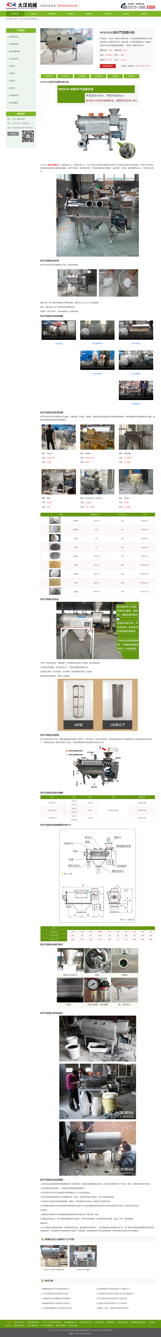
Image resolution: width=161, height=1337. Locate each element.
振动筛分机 (14, 37)
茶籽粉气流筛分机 (85, 1322)
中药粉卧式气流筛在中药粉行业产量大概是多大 (116, 1294)
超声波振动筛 (15, 51)
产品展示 (33, 14)
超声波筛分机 (19, 1322)
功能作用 (65, 76)
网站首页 (15, 14)
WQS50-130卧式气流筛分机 (51, 1322)
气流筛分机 (14, 59)
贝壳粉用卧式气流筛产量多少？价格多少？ (114, 1289)
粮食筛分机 (111, 1322)
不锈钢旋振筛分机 (70, 1322)
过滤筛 (12, 88)
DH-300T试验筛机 (47, 1325)
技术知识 (70, 14)
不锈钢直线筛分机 (33, 1322)
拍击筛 (12, 81)
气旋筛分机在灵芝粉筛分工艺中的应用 (112, 1303)
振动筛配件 (14, 103)
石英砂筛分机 (99, 1322)
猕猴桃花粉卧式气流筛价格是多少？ (56, 1289)
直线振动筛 (14, 44)
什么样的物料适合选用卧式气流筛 (55, 1294)
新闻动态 (89, 14)
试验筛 (12, 73)
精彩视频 (52, 14)
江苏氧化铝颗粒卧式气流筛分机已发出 (57, 1308)
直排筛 (12, 66)
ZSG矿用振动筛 (32, 1325)
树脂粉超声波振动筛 (138, 1322)
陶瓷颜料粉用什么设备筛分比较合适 (56, 1303)
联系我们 (144, 14)
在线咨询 (13, 134)
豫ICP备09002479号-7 (84, 1333)
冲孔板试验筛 (73, 1325)
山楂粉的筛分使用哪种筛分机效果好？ (57, 1298)
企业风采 (107, 14)
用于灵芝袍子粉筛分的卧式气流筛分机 (112, 1298)
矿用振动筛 (14, 95)
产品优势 (115, 76)
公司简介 (126, 14)
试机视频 (81, 76)
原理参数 (131, 76)
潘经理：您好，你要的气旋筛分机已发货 (113, 1308)
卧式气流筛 (52, 165)
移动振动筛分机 (19, 1325)
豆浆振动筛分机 (122, 1322)
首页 (15, 19)
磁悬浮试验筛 (60, 1325)
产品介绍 (48, 76)
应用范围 (98, 76)
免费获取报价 (108, 66)
